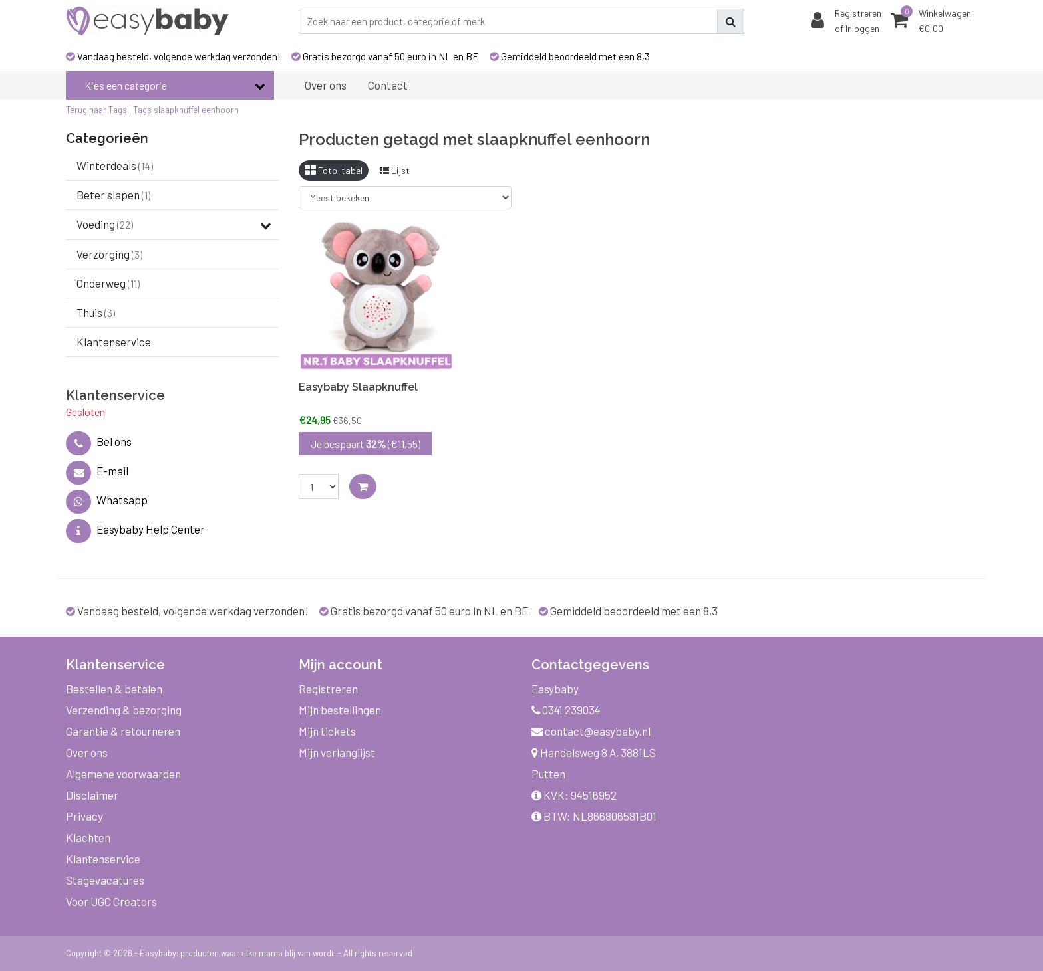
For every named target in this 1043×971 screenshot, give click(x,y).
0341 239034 (566, 709)
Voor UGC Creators (111, 901)
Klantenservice (103, 858)
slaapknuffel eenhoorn (196, 109)
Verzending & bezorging (124, 709)
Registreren (328, 688)
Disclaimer (92, 795)
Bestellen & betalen (114, 688)
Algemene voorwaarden (123, 773)
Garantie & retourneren (123, 731)
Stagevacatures (105, 880)
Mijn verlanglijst (337, 752)
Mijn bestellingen (340, 709)
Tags (142, 109)
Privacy (84, 816)
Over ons (87, 752)
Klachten (88, 837)
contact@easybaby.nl (591, 731)
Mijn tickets (327, 731)
